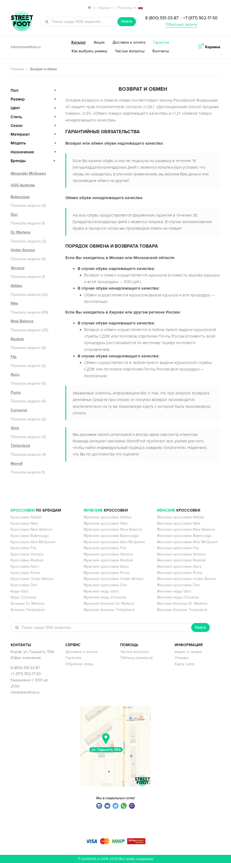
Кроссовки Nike (24, 523)
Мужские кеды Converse (105, 597)
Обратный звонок (181, 24)
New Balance (22, 321)
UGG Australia (23, 185)
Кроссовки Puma (25, 572)
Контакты (161, 51)
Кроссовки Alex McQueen (33, 542)
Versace (18, 268)
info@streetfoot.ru (26, 47)
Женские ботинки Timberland (182, 609)
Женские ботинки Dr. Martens (182, 603)
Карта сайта (184, 664)
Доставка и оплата (129, 42)
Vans (15, 428)
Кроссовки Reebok (27, 560)
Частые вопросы (130, 51)
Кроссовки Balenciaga (30, 535)
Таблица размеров (136, 657)
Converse (19, 410)
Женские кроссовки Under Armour (186, 578)
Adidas (16, 285)
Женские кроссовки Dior (178, 585)
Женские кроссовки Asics (179, 566)
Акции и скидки (188, 651)
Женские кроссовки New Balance (186, 529)
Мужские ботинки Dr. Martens (109, 603)
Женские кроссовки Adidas (180, 517)
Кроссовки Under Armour (32, 578)
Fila (14, 356)
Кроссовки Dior (24, 585)
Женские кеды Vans (174, 591)
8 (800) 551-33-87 (161, 18)
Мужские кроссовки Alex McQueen (114, 542)
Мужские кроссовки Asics (106, 566)
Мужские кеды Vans (101, 591)
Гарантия (161, 42)
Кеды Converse (24, 597)
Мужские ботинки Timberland (109, 609)
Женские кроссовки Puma (179, 572)
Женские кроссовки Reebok (181, 560)
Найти (126, 21)
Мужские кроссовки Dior (105, 585)
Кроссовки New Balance (32, 529)
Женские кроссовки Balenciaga (184, 535)
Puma (16, 392)
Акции (99, 42)
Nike (14, 303)
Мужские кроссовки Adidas (107, 517)
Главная (17, 69)
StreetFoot (22, 21)
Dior (14, 214)
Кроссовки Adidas (26, 517)
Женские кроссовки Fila (178, 548)
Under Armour (23, 250)
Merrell (17, 463)
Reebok (17, 339)
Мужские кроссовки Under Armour (114, 578)
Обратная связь (79, 664)
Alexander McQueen (28, 173)
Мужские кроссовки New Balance (113, 529)
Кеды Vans (20, 591)
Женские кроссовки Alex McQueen (187, 542)
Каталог (78, 42)
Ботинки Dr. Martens (27, 603)
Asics (15, 374)
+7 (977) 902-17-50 (200, 18)
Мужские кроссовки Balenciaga (111, 535)
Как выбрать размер (89, 51)
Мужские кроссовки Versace (108, 554)
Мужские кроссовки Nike (106, 523)
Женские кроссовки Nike (178, 523)
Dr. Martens (21, 232)
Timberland (20, 445)
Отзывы (182, 657)
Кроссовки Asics (25, 566)
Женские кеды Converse (178, 597)
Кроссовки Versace (27, 554)
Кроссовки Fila (23, 548)
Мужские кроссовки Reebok (108, 560)
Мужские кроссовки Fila (105, 548)
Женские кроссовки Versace (181, 554)
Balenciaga (20, 197)
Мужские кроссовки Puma (106, 572)
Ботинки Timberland (27, 609)
